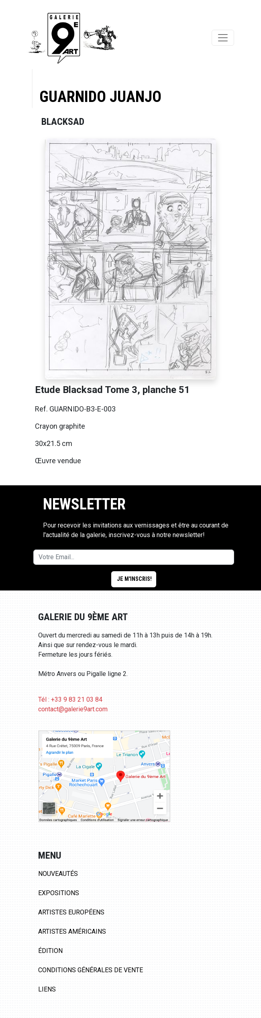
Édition (50, 951)
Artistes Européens (71, 912)
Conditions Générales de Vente (90, 970)
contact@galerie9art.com (73, 709)
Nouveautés (58, 874)
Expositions (58, 893)
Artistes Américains (72, 931)
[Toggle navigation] (223, 38)
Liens (47, 989)
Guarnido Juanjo (100, 97)
